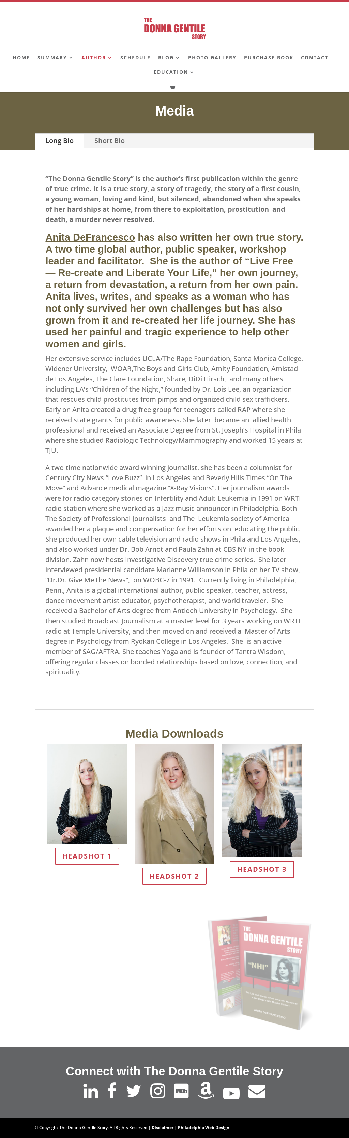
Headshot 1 (87, 856)
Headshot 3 (262, 869)
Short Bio (109, 140)
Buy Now (117, 999)
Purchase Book (268, 58)
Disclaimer (162, 1128)
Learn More (117, 978)
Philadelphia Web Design (203, 1128)
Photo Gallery (212, 58)
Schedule (135, 58)
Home (21, 58)
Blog (166, 58)
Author (93, 58)
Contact (314, 58)
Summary (52, 58)
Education (171, 72)
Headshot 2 (174, 876)
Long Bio (59, 140)
